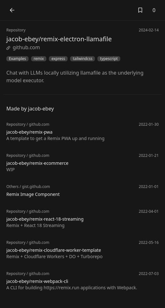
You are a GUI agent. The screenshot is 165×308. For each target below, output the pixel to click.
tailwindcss (82, 58)
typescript (109, 58)
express (58, 58)
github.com (23, 47)
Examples (17, 58)
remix (39, 58)
